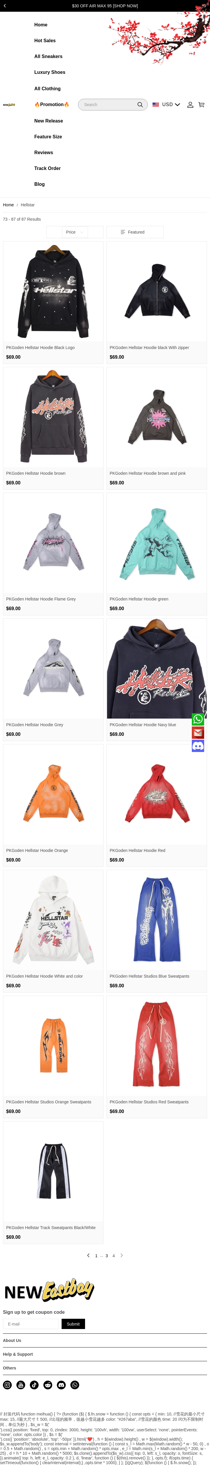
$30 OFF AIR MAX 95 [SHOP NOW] (105, 6)
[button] (140, 104)
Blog (39, 184)
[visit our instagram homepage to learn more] (7, 1385)
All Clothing (47, 88)
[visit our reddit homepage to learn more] (47, 1385)
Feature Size (48, 136)
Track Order (47, 168)
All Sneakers (48, 56)
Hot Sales (45, 40)
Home (40, 24)
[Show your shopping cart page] (201, 105)
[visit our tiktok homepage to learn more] (34, 1385)
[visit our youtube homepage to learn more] (20, 1385)
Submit (73, 1324)
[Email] (198, 732)
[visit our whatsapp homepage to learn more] (74, 1385)
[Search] (113, 104)
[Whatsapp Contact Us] (198, 719)
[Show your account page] (190, 105)
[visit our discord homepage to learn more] (61, 1385)
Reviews (43, 152)
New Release (48, 120)
